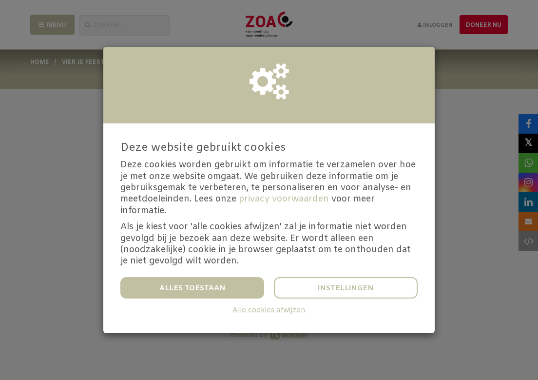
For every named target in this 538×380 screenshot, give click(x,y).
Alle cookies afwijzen (269, 310)
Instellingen (346, 288)
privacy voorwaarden (284, 199)
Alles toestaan (192, 288)
